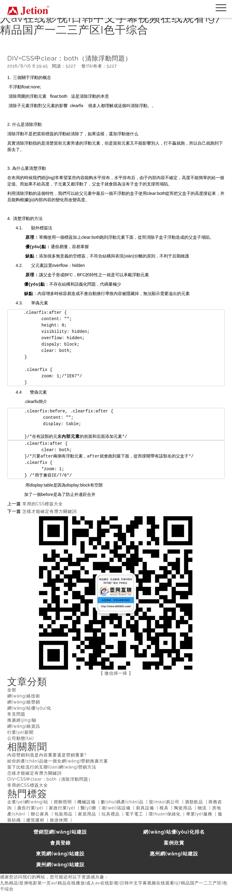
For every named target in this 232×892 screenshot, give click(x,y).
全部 (11, 689)
